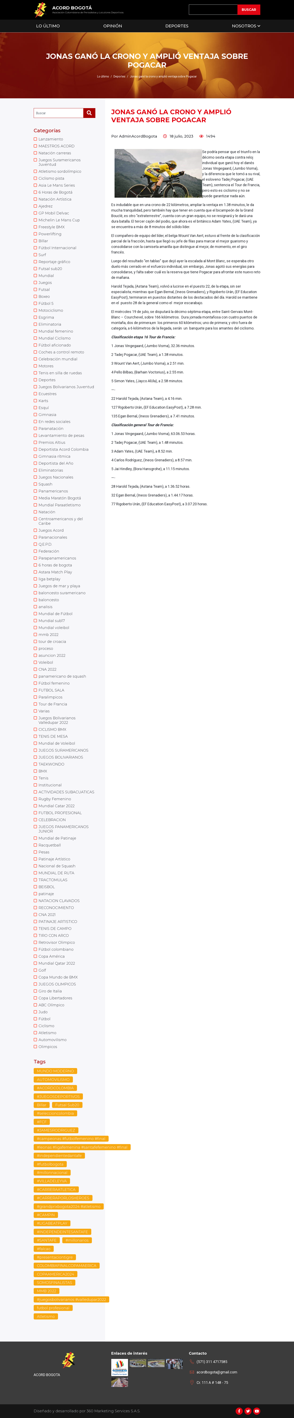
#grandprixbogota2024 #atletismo (68, 1206)
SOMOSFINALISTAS (54, 1282)
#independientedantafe (59, 1155)
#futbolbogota (50, 1164)
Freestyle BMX (52, 227)
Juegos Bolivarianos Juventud (66, 387)
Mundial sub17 (52, 621)
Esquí (44, 408)
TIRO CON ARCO (54, 935)
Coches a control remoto (61, 352)
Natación (47, 512)
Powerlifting (50, 234)
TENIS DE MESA (53, 736)
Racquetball (50, 845)
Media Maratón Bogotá (60, 498)
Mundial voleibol (54, 627)
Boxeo (44, 296)
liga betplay (49, 579)
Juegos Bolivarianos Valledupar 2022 (57, 720)
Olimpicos (48, 1047)
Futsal (44, 289)
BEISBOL (47, 887)
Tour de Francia (53, 704)
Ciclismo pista (51, 178)
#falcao (43, 1249)
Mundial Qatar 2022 (57, 963)
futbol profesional (53, 1308)
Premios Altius (52, 442)
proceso (46, 648)
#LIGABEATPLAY (52, 1223)
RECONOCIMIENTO (56, 908)
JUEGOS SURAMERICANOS (63, 750)
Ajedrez (45, 206)
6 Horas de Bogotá (55, 192)
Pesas (44, 852)
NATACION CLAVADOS (59, 901)
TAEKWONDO (51, 764)
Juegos (45, 282)
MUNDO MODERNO (55, 1071)
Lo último (103, 76)
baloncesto (49, 600)
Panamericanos (53, 491)
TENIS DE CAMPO (55, 928)
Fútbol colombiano (56, 949)
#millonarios (77, 1240)
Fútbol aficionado (55, 345)
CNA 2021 (47, 914)
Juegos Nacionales (56, 477)
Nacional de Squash (57, 866)
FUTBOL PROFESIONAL (60, 813)
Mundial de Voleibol (57, 743)
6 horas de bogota (55, 565)
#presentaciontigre (55, 1257)
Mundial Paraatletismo (60, 505)
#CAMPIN (46, 1215)
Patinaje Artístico (54, 859)
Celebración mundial (58, 359)
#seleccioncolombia (55, 1113)
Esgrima (46, 317)
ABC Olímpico (51, 1005)
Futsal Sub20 (67, 1105)
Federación (49, 551)
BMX (43, 771)
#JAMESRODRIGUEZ (56, 1130)
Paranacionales (53, 537)
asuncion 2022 (52, 655)
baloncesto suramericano (62, 593)
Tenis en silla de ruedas (60, 373)
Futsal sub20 (50, 269)
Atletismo (47, 1033)
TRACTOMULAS (53, 880)
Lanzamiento (51, 139)
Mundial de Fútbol (55, 614)
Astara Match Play (55, 572)
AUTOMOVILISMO (53, 1079)
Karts (43, 401)
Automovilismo (53, 1040)
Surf (42, 255)
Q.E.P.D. (45, 544)
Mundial (46, 276)
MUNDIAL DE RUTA (56, 873)
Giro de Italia (50, 991)
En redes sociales (54, 421)
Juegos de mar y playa (59, 586)
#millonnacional (52, 1172)
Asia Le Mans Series (57, 185)
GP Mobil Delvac (54, 213)
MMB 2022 (46, 1291)
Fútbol (44, 1019)
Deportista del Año (56, 463)
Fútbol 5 (46, 303)
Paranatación (51, 428)
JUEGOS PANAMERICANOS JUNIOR (64, 829)
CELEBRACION (52, 820)
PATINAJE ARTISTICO (58, 921)
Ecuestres (48, 394)
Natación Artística (55, 199)
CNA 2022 (47, 669)
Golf (42, 970)
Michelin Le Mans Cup (59, 220)
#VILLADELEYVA (52, 1181)
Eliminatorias (51, 470)
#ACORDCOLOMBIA (55, 1088)
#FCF (42, 1122)
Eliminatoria (50, 324)
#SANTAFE (47, 1240)
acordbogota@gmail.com (217, 1372)
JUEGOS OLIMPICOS (57, 984)
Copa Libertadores (55, 998)
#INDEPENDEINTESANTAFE (62, 1232)
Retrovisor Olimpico (57, 942)
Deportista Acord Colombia (64, 449)
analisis (45, 607)
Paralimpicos (50, 697)
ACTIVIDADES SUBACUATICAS (66, 792)
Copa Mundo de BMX (58, 977)
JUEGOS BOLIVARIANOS (61, 757)
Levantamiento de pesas (61, 435)
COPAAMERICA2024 (55, 1274)
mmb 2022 (48, 634)
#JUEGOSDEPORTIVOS (58, 1096)
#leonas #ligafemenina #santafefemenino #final (82, 1147)
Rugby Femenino (55, 799)
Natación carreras (55, 153)
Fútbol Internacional (57, 248)
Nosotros (244, 26)
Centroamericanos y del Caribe (61, 521)
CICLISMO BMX (52, 729)
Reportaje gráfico (54, 262)
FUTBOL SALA (51, 690)
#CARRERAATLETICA (56, 1189)
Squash (45, 484)
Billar (43, 241)
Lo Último (48, 26)
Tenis (43, 778)
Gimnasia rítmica (54, 456)
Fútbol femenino (54, 683)
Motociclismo (51, 310)
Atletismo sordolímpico (60, 171)
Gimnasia (47, 415)
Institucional (50, 785)
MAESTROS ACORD (57, 146)
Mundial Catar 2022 (57, 806)
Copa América (52, 956)
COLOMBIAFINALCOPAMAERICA (66, 1265)
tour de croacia (52, 641)
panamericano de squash (62, 676)
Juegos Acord (51, 530)
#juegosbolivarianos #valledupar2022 (71, 1299)
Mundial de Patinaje (57, 838)
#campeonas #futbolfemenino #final (71, 1139)
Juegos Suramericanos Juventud (60, 162)
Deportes (176, 26)
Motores (46, 366)
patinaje (46, 894)
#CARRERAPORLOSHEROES (63, 1198)
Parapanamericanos (57, 558)
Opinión (112, 26)
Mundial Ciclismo (55, 338)
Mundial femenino (56, 331)
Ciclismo (46, 1026)
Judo (43, 1012)
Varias (44, 711)
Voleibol (46, 662)
